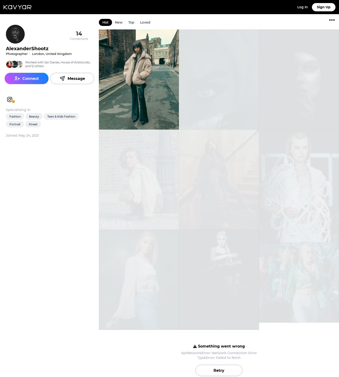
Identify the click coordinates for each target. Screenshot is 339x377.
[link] (139, 79)
